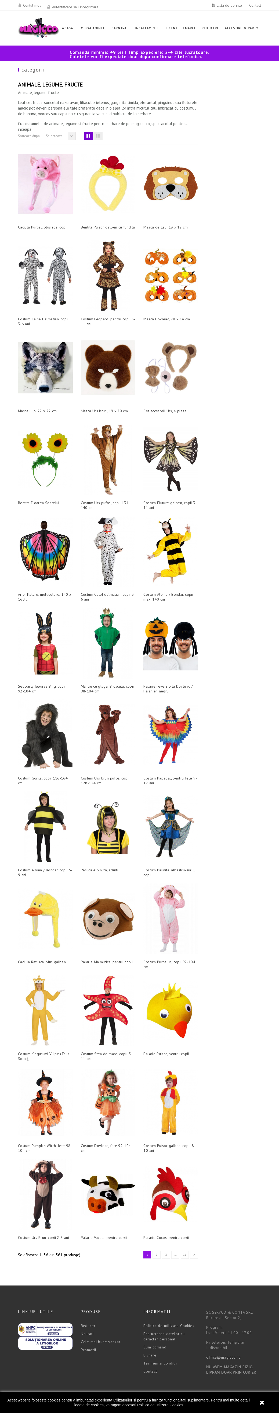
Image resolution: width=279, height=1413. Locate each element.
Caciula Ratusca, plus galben (105, 947)
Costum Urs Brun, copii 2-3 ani (106, 1222)
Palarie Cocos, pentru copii (229, 1222)
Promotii (88, 1335)
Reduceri (89, 1311)
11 (247, 1240)
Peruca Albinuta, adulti (162, 855)
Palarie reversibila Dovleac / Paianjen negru (230, 674)
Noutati (87, 1319)
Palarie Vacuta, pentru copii (166, 1222)
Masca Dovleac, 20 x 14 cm (229, 304)
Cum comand (154, 1332)
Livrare (149, 1340)
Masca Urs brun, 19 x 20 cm (166, 396)
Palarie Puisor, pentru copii (229, 1039)
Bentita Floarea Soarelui (101, 488)
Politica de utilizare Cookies (160, 1405)
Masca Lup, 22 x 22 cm (100, 396)
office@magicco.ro (223, 1342)
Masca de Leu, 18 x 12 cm (228, 212)
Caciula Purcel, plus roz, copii (105, 212)
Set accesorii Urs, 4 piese (227, 396)
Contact (255, 5)
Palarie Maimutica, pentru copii (169, 947)
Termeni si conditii (160, 1348)
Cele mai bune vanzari (101, 1327)
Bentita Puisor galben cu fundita (170, 212)
